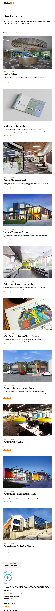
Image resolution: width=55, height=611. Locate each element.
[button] (10, 32)
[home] (8, 3)
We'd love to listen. (14, 593)
